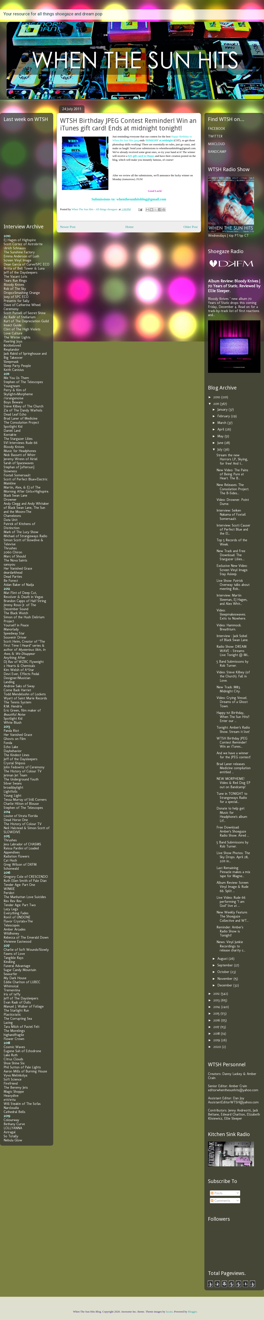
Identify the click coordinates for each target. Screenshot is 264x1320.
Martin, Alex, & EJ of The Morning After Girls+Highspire (26, 489)
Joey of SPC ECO (16, 297)
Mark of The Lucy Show (21, 532)
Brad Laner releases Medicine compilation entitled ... (234, 768)
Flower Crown (14, 1039)
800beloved (12, 345)
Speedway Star (14, 633)
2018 (217, 1033)
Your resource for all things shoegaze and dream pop (52, 13)
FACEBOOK (216, 129)
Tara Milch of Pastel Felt (21, 1027)
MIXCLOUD (216, 144)
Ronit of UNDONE (17, 917)
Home (129, 227)
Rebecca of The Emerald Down (26, 937)
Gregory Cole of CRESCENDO (26, 877)
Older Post (191, 227)
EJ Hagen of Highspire (20, 240)
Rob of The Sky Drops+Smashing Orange (22, 291)
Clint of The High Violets (22, 329)
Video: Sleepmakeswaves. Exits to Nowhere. (231, 614)
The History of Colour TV (23, 771)
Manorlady (11, 629)
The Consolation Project (21, 422)
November (225, 979)
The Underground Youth (21, 779)
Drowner (10, 499)
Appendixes (12, 852)
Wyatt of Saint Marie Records (25, 698)
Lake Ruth (11, 1055)
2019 (217, 1040)
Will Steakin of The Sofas (22, 1104)
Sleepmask (11, 362)
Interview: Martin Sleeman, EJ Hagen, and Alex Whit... (232, 599)
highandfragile (14, 1035)
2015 (217, 1013)
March (222, 423)
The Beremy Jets (16, 1087)
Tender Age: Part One (19, 885)
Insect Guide (13, 325)
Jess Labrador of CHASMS (22, 844)
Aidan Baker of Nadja (19, 585)
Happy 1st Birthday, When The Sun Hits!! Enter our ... (233, 717)
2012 (217, 994)
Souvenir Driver (15, 637)
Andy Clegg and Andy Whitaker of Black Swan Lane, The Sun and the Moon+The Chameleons (26, 510)
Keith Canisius (14, 370)
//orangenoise (13, 398)
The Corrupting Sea (18, 1019)
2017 (216, 1027)
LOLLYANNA (13, 1128)
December (225, 985)
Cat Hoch (10, 860)
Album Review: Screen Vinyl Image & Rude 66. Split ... (232, 887)
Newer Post (67, 227)
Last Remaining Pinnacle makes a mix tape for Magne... (233, 872)
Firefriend (11, 1083)
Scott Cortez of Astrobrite (23, 244)
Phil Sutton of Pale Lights (22, 1067)
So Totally (11, 1136)
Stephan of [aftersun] (19, 467)
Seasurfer (10, 974)
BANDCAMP (217, 152)
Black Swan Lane (15, 495)
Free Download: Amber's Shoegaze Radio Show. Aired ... (233, 831)
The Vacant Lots (15, 276)
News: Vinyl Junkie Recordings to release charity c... (231, 946)
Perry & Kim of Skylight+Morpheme (18, 392)
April (221, 429)
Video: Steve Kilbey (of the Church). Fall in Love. (233, 676)
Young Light (12, 795)
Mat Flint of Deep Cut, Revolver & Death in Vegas (23, 595)
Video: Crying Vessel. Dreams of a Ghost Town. (232, 702)
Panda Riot (11, 731)
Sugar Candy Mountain (20, 970)
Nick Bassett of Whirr (20, 455)
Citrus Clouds (13, 1059)
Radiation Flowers (16, 856)
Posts (216, 1193)
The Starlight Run (16, 1010)
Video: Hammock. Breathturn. (229, 627)
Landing (9, 682)
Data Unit (10, 520)
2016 (217, 1020)
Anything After (14, 658)
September (225, 965)
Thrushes (10, 548)
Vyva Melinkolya (15, 1075)
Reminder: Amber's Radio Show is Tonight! (230, 931)
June (220, 443)
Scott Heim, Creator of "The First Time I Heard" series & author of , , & (25, 647)
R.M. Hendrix (13, 706)
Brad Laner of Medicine (20, 418)
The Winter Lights (17, 337)
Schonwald (11, 868)
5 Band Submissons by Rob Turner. (232, 663)
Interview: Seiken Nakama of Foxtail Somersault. (231, 514)
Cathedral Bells (14, 1112)
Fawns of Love (14, 954)
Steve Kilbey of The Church (23, 406)
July (220, 449)
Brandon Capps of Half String (25, 601)
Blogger (192, 1311)
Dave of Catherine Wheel (22, 305)
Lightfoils (10, 791)
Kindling (9, 962)
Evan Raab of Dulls (17, 1002)
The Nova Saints (15, 560)
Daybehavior (13, 751)
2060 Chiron (13, 552)
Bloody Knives (14, 285)
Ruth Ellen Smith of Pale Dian (25, 881)
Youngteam (12, 386)
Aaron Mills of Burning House (25, 1071)
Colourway (11, 1120)
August (223, 959)
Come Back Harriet (17, 690)
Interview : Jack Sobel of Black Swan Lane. (232, 638)
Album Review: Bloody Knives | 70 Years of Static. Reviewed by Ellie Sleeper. (234, 286)
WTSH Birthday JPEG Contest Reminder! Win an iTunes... (232, 742)
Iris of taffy (12, 994)
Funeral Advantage (17, 966)
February (224, 416)
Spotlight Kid (13, 426)
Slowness (10, 471)
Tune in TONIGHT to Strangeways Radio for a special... (232, 798)
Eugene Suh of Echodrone (22, 1051)
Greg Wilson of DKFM (20, 864)
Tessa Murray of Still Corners (25, 800)
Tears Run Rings (15, 281)
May (221, 436)
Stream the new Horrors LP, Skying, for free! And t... (232, 459)
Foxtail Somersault (17, 475)
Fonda (8, 743)
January (223, 409)
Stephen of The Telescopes (23, 382)
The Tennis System (17, 702)
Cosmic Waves (14, 1047)
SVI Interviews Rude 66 (20, 443)
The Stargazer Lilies (18, 439)
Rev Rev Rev (13, 901)
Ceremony (11, 309)
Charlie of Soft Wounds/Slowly (26, 950)
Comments (220, 1201)
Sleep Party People (17, 366)
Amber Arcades (15, 929)
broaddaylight (13, 787)
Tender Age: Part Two (20, 905)
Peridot (9, 893)
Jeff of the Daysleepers (20, 272)
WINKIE (9, 889)
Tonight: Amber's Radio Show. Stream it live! (233, 729)
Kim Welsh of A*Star (19, 670)
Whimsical (11, 986)
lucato (169, 1311)
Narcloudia (11, 1108)
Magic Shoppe (14, 1092)
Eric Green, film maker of (22, 712)
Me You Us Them (16, 378)
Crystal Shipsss (14, 763)
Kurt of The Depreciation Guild (26, 321)
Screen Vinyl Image (17, 260)
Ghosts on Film (15, 739)
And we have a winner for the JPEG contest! (234, 755)
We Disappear (25, 654)
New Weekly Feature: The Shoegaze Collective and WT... (233, 916)
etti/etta (10, 1100)
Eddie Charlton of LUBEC (22, 982)
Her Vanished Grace (18, 568)
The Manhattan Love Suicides (25, 897)
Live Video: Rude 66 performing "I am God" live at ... (231, 902)
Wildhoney (11, 933)
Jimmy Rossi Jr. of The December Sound (20, 607)
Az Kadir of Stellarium (20, 317)
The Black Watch (16, 613)
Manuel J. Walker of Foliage (24, 1006)
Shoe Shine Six (14, 1063)
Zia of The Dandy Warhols (23, 410)
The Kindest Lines (16, 755)
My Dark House (15, 978)
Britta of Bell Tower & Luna (24, 268)
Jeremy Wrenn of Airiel (20, 459)
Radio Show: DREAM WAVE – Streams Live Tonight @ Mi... (233, 651)
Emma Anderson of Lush (21, 256)
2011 (216, 404)
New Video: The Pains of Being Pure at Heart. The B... (232, 474)
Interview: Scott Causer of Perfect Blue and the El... (233, 529)
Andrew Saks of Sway (19, 686)
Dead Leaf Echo (15, 414)
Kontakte (10, 435)
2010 (217, 397)
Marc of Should (15, 556)
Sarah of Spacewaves (19, 463)
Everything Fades (16, 913)
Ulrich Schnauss (15, 248)
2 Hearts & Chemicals (19, 666)
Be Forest (11, 581)
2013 (217, 1000)
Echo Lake (11, 747)
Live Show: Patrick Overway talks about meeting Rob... (233, 585)
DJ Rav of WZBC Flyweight (24, 662)
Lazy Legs (11, 909)
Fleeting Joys (13, 341)
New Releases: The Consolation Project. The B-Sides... (233, 489)
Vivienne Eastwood (17, 941)
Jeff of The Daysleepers (21, 998)
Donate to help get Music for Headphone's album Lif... (232, 814)
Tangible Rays (13, 958)
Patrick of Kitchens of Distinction (19, 526)
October (223, 972)
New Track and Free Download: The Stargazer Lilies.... (231, 555)
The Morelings (14, 1031)
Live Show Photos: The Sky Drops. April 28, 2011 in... (233, 857)
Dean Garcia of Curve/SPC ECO (26, 264)
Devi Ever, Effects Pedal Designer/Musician (21, 676)
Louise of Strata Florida (21, 816)
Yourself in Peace (16, 625)
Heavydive (11, 1096)
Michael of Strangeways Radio (25, 536)
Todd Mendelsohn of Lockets (25, 694)
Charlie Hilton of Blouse (21, 804)
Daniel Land (12, 431)
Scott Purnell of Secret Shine (25, 313)
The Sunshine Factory (19, 252)
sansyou (9, 564)
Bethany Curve (14, 1124)
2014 (217, 1007)
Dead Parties (13, 577)
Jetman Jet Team (15, 775)
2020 (217, 1047)
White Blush (13, 723)
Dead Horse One (16, 820)
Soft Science (13, 1079)
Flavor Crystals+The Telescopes (18, 923)
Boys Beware (13, 402)
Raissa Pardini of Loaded (21, 848)
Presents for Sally (16, 301)
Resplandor (11, 349)
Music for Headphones (20, 451)
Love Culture (13, 333)
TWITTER (215, 136)
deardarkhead (13, 572)
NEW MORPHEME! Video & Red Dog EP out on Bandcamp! (233, 783)
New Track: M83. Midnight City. (229, 689)
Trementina (12, 990)
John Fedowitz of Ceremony (24, 767)
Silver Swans (13, 783)
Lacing (8, 1023)
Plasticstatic (12, 1014)
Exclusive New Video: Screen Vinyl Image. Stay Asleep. (232, 570)
